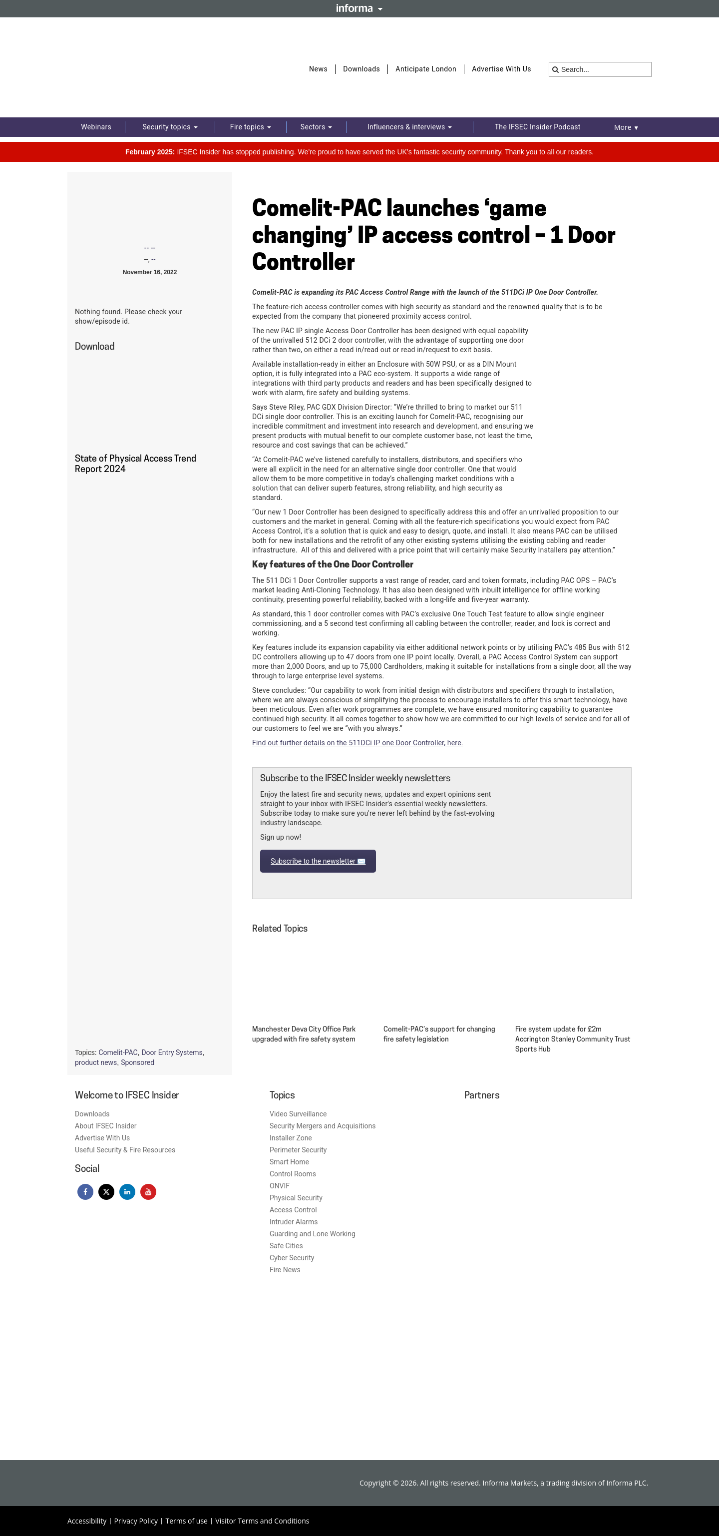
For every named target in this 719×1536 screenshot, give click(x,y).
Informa (359, 8)
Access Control (293, 1210)
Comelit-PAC (117, 1052)
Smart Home (289, 1162)
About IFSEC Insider (105, 1126)
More (626, 127)
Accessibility (86, 1521)
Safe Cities (286, 1246)
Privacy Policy (136, 1521)
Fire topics (250, 127)
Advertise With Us (501, 69)
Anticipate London (425, 69)
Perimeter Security (298, 1150)
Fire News (285, 1270)
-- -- (150, 248)
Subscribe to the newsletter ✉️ (318, 861)
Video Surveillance (298, 1114)
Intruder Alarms (294, 1222)
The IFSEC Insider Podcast (538, 127)
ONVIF (280, 1186)
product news (96, 1062)
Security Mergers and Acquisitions (322, 1126)
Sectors (316, 127)
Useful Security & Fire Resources (125, 1150)
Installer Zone (291, 1138)
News (318, 69)
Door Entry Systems (171, 1052)
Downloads (361, 69)
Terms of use (186, 1521)
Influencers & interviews (409, 127)
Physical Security (296, 1198)
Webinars (96, 127)
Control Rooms (293, 1174)
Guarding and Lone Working (313, 1234)
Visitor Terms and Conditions (262, 1521)
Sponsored (137, 1062)
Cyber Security (292, 1258)
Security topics (169, 127)
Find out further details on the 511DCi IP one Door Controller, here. (357, 743)
